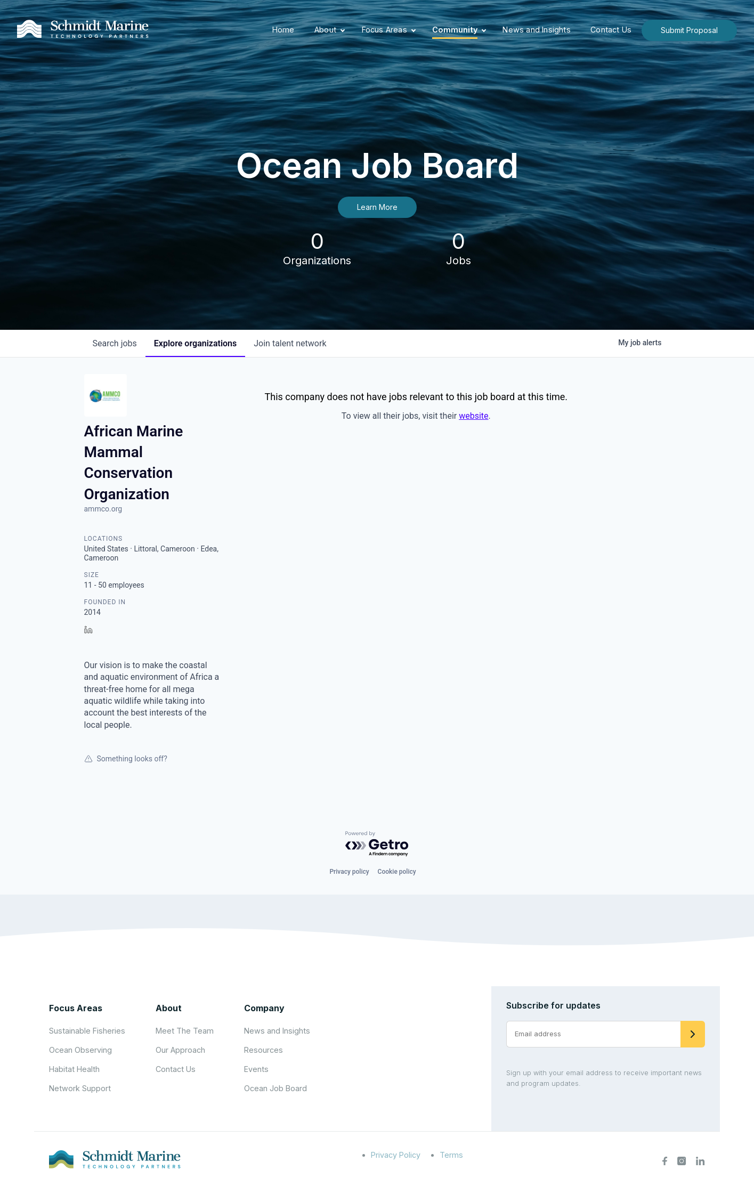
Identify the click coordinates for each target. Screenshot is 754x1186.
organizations (195, 343)
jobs (115, 343)
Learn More (377, 207)
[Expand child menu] (342, 30)
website (473, 416)
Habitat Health (74, 1069)
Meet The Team (185, 1030)
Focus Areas (384, 29)
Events (256, 1069)
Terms (451, 1154)
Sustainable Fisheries (87, 1030)
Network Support (80, 1088)
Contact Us (610, 29)
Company (264, 1008)
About (325, 29)
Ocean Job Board (275, 1088)
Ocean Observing (80, 1049)
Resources (263, 1049)
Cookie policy (397, 871)
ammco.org (103, 509)
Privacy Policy (395, 1154)
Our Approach (180, 1049)
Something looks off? (125, 758)
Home (283, 29)
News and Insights (536, 29)
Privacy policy (349, 871)
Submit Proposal (689, 30)
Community (454, 29)
